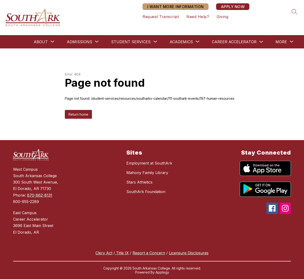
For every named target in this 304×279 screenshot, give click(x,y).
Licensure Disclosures (189, 253)
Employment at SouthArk (149, 163)
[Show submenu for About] (41, 42)
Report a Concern (149, 253)
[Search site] (294, 11)
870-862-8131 (39, 195)
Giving (222, 16)
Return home (78, 114)
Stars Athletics (139, 182)
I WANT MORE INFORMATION (175, 6)
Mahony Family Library (147, 172)
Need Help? (197, 16)
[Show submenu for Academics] (181, 42)
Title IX (122, 253)
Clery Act (103, 253)
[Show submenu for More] (281, 42)
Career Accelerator (234, 41)
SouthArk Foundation (145, 191)
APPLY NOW (233, 6)
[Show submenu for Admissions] (79, 42)
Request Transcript (160, 16)
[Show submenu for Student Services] (131, 42)
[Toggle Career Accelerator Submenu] (261, 42)
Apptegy (162, 272)
